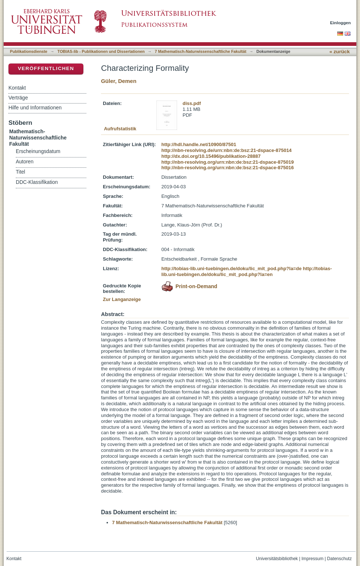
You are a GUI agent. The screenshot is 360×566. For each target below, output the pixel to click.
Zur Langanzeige (122, 299)
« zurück (340, 51)
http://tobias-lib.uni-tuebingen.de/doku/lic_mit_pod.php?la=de (231, 268)
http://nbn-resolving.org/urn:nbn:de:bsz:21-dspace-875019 (227, 162)
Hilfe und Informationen (35, 107)
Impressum (313, 558)
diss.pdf (192, 103)
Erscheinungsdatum (38, 151)
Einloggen (340, 22)
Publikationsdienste (28, 51)
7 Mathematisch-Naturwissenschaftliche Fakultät (200, 51)
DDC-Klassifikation (37, 182)
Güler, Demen (118, 81)
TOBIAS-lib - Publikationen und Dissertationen (101, 51)
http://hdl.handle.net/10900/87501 (198, 144)
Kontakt (17, 88)
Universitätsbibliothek (277, 558)
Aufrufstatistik (120, 128)
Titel (20, 172)
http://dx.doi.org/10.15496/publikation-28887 (210, 156)
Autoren (24, 161)
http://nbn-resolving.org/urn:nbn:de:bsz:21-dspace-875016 (227, 167)
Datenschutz (339, 558)
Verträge (18, 98)
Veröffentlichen (46, 68)
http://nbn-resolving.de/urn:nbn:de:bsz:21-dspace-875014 (226, 150)
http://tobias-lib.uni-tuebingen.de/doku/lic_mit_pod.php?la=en (246, 271)
